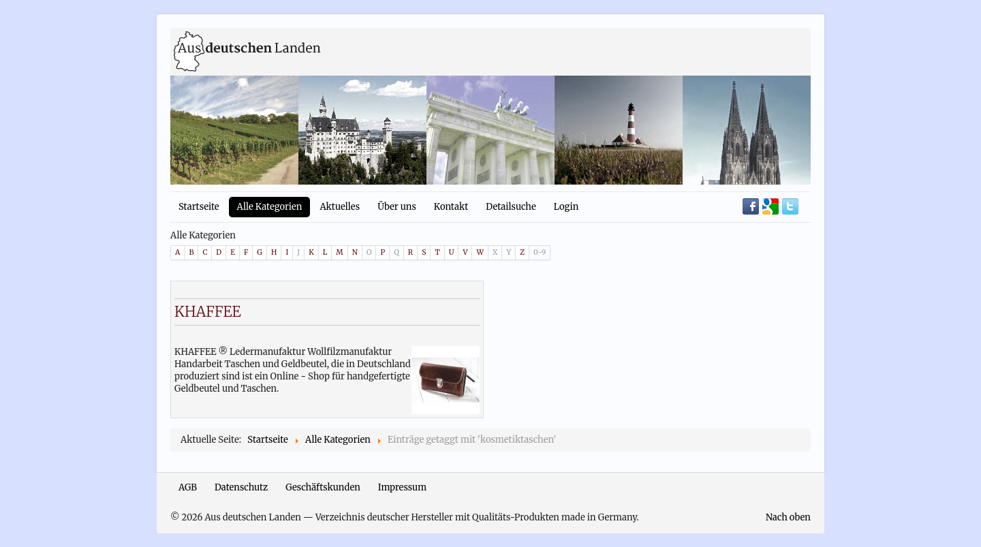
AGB (187, 487)
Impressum (402, 487)
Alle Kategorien (269, 207)
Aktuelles (340, 207)
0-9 (539, 252)
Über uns (396, 207)
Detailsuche (510, 207)
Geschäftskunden (322, 487)
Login (566, 207)
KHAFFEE (207, 311)
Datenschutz (241, 487)
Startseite (198, 207)
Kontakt (451, 207)
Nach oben (788, 517)
